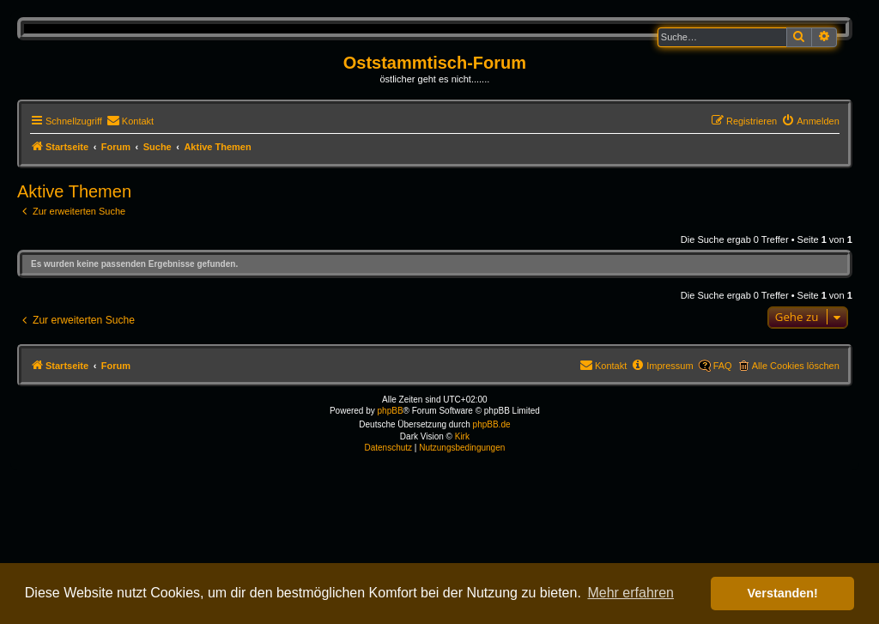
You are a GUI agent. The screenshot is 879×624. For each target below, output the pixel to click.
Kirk (462, 436)
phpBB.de (492, 424)
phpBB (390, 410)
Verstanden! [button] (783, 593)
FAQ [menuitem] (722, 365)
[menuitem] (130, 121)
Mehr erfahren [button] (630, 592)
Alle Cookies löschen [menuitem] (796, 365)
